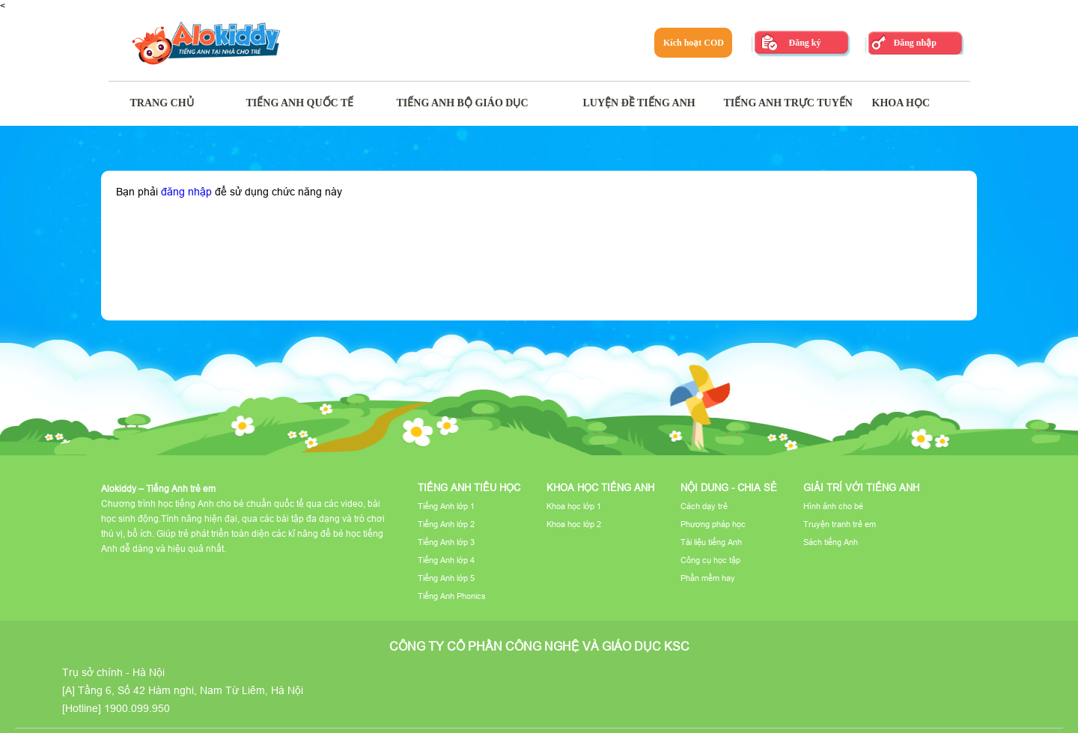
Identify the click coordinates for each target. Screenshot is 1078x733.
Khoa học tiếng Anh (600, 487)
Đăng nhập (914, 42)
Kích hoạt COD (693, 42)
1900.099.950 (137, 708)
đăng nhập (186, 192)
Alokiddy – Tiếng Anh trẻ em (158, 488)
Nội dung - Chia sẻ (728, 487)
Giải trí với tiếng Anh (861, 487)
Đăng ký (804, 42)
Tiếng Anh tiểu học (469, 487)
